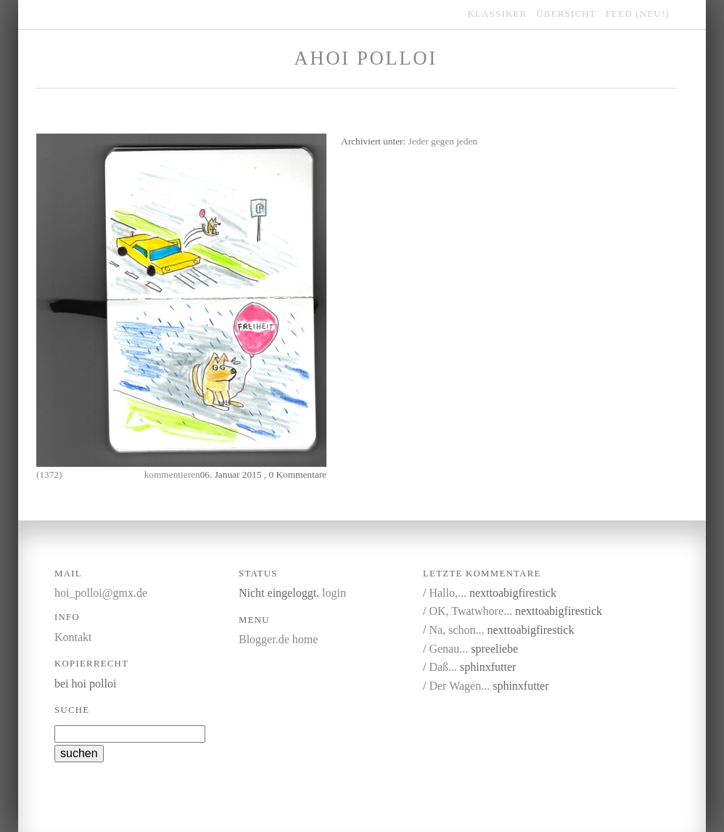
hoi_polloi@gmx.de (100, 593)
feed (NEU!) (638, 14)
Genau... (448, 649)
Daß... (443, 667)
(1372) (49, 474)
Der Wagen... (459, 686)
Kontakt (73, 637)
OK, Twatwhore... (470, 611)
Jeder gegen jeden (442, 141)
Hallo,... (447, 593)
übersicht (566, 14)
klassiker (497, 14)
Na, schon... (456, 630)
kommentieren (172, 474)
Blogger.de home (278, 639)
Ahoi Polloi (365, 58)
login (334, 593)
